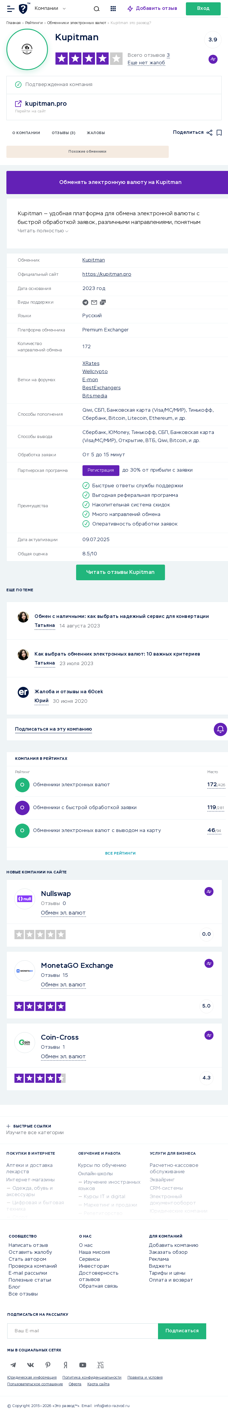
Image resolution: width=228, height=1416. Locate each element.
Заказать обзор (168, 1252)
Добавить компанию (174, 1245)
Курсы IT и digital (104, 1197)
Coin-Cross (60, 1037)
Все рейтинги (120, 853)
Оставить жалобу (30, 1252)
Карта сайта (98, 1384)
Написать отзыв (28, 1245)
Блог (14, 1287)
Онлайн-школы (95, 1174)
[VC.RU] (100, 1365)
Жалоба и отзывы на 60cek (69, 692)
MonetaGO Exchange (77, 965)
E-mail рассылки (28, 1273)
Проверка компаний (33, 1266)
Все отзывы (23, 1294)
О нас (86, 1245)
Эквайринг (162, 1180)
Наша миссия (94, 1252)
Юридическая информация (32, 1377)
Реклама (159, 1259)
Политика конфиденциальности (92, 1377)
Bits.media (94, 396)
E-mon (90, 380)
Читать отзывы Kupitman (120, 572)
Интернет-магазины (30, 1180)
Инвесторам (94, 1266)
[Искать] (83, 8)
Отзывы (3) (63, 133)
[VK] (30, 1365)
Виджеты (160, 1266)
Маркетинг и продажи (110, 1205)
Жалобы (96, 133)
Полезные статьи (30, 1280)
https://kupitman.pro (106, 274)
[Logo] (27, 49)
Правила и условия (145, 1377)
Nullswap (56, 894)
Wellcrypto (95, 372)
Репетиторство (103, 1213)
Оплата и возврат (171, 1280)
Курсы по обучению (102, 1165)
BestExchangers (101, 388)
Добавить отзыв (156, 8)
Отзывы (50, 975)
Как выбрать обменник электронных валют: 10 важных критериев (117, 654)
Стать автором (27, 1259)
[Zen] (65, 1365)
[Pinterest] (48, 1365)
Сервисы (89, 1259)
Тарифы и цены (167, 1273)
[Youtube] (83, 1365)
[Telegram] (13, 1365)
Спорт (20, 1217)
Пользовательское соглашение (35, 1384)
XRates (90, 364)
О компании (26, 133)
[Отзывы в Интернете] (25, 8)
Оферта (75, 1384)
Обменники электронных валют (71, 785)
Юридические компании (179, 1211)
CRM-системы (166, 1188)
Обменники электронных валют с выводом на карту (97, 831)
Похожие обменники (87, 152)
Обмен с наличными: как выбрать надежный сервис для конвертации (122, 616)
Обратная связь (98, 1286)
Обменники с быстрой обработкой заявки (85, 808)
